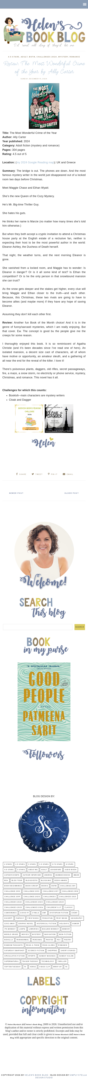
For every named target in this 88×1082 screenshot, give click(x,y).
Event (74, 913)
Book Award (61, 881)
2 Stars (8, 864)
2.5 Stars (20, 864)
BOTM (32, 57)
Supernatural (11, 961)
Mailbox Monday (50, 929)
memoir (66, 929)
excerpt (8, 918)
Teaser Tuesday (30, 961)
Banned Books (63, 875)
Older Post (71, 493)
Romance (75, 57)
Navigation (50, 934)
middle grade (11, 934)
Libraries (34, 929)
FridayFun (47, 918)
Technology (48, 961)
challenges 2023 (34, 902)
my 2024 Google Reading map (35, 162)
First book (33, 918)
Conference (10, 913)
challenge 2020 (32, 897)
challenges (49, 897)
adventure (55, 870)
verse (33, 967)
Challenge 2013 (31, 891)
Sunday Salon (66, 956)
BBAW (76, 875)
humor (75, 924)
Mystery (63, 57)
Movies (25, 934)
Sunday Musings (47, 956)
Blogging (46, 881)
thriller (62, 961)
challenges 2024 (46, 57)
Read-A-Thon (32, 945)
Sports (32, 956)
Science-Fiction (36, 951)
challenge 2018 (70, 891)
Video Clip (44, 967)
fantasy (20, 918)
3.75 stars (57, 864)
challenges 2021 (67, 897)
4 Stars (70, 864)
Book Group (32, 886)
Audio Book (71, 870)
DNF (44, 913)
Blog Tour (17, 881)
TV (25, 967)
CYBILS (35, 913)
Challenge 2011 (67, 886)
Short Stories (68, 951)
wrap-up (57, 967)
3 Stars (32, 864)
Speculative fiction (14, 956)
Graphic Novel (25, 924)
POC (59, 940)
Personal (37, 940)
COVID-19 (24, 913)
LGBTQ (22, 929)
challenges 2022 (13, 902)
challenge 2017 (51, 891)
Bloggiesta (32, 881)
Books (44, 886)
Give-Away (9, 924)
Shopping (52, 951)
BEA (6, 881)
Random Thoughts (13, 945)
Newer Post (17, 493)
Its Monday (10, 929)
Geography (77, 918)
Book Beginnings (13, 886)
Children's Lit (54, 907)
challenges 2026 (34, 907)
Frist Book (61, 918)
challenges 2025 (13, 907)
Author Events (12, 875)
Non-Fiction (65, 934)
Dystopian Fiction (59, 913)
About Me (33, 870)
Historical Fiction (46, 924)
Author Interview (32, 875)
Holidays (64, 924)
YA (66, 967)
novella (8, 940)
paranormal (23, 940)
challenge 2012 (12, 891)
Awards (48, 875)
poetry (67, 940)
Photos (49, 940)
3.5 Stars (44, 864)
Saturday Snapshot (14, 951)
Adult (24, 57)
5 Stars (21, 870)
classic (69, 907)
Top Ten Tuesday (12, 967)
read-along (48, 945)
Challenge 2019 (12, 897)
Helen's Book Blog (36, 1075)
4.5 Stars (13, 57)
